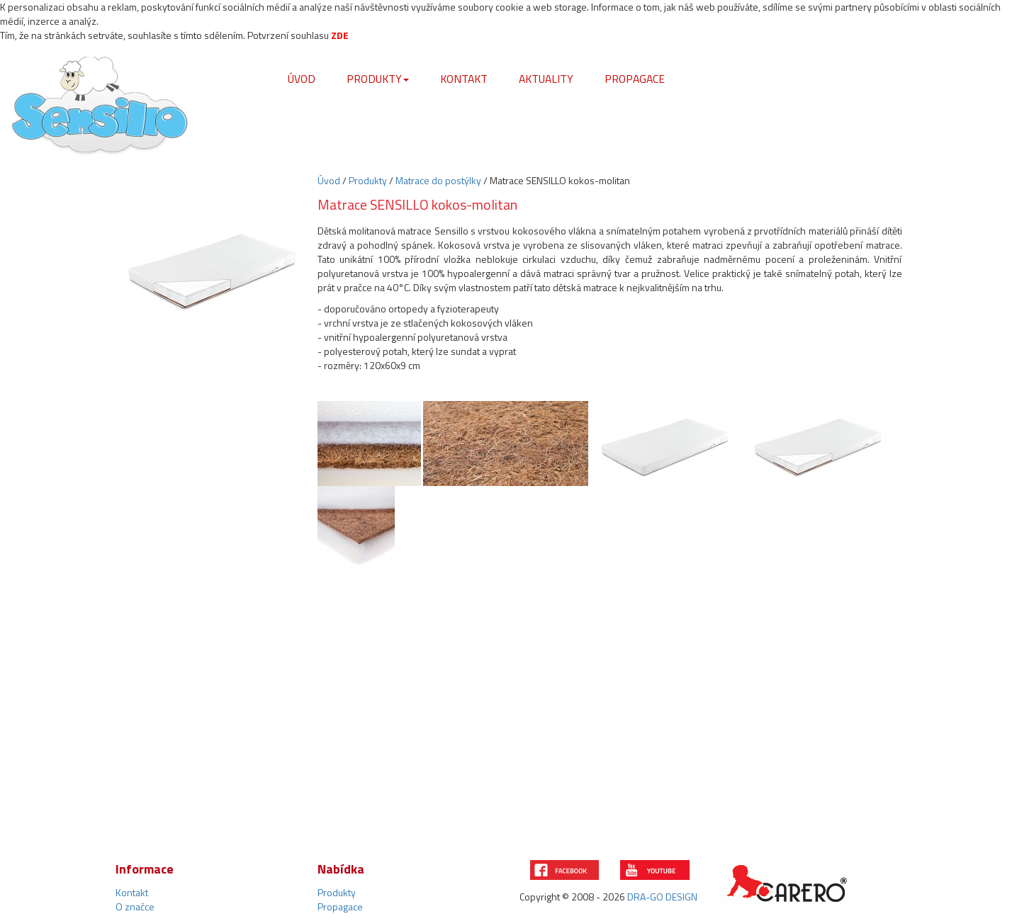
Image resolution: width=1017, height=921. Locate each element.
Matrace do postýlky (438, 180)
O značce (135, 906)
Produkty (378, 78)
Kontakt (464, 78)
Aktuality (546, 78)
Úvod (301, 78)
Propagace (635, 78)
